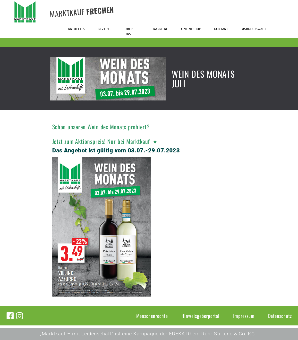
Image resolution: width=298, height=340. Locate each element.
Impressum (244, 315)
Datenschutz (280, 315)
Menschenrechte (152, 315)
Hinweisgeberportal (200, 315)
